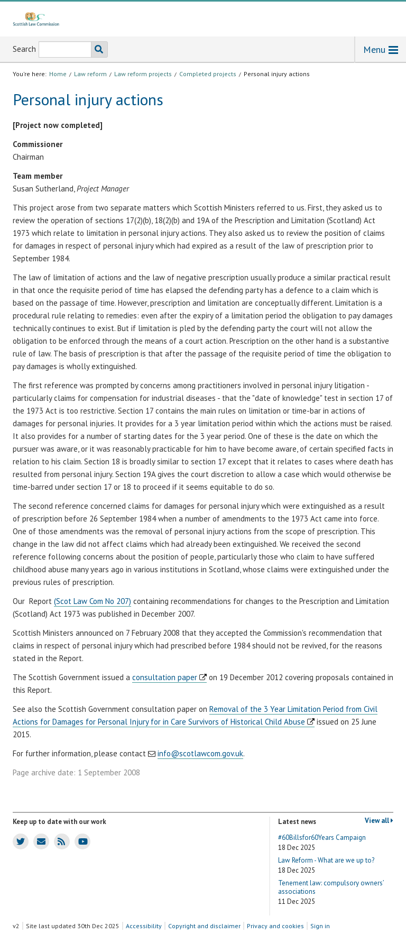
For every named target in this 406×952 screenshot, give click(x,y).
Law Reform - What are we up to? (326, 865)
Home (58, 74)
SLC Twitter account (19, 841)
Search (24, 49)
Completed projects (207, 74)
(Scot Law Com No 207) (92, 601)
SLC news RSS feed (59, 841)
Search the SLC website (97, 49)
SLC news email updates (39, 841)
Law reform (90, 74)
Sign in (320, 926)
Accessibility (144, 926)
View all (379, 821)
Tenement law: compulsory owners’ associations (331, 892)
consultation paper (164, 677)
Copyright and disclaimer (204, 926)
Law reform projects (143, 74)
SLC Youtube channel (81, 841)
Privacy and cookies (275, 926)
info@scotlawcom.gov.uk (200, 753)
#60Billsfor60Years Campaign (322, 843)
